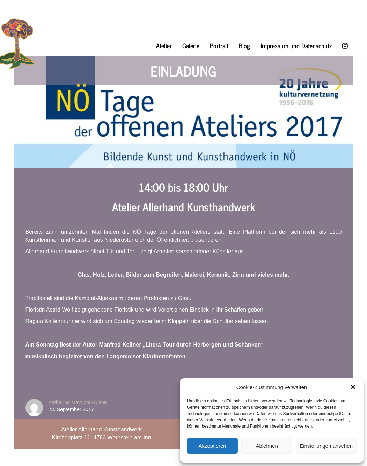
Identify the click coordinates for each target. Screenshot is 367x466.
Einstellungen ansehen (326, 446)
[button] (353, 387)
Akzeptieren (212, 446)
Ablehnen (267, 446)
